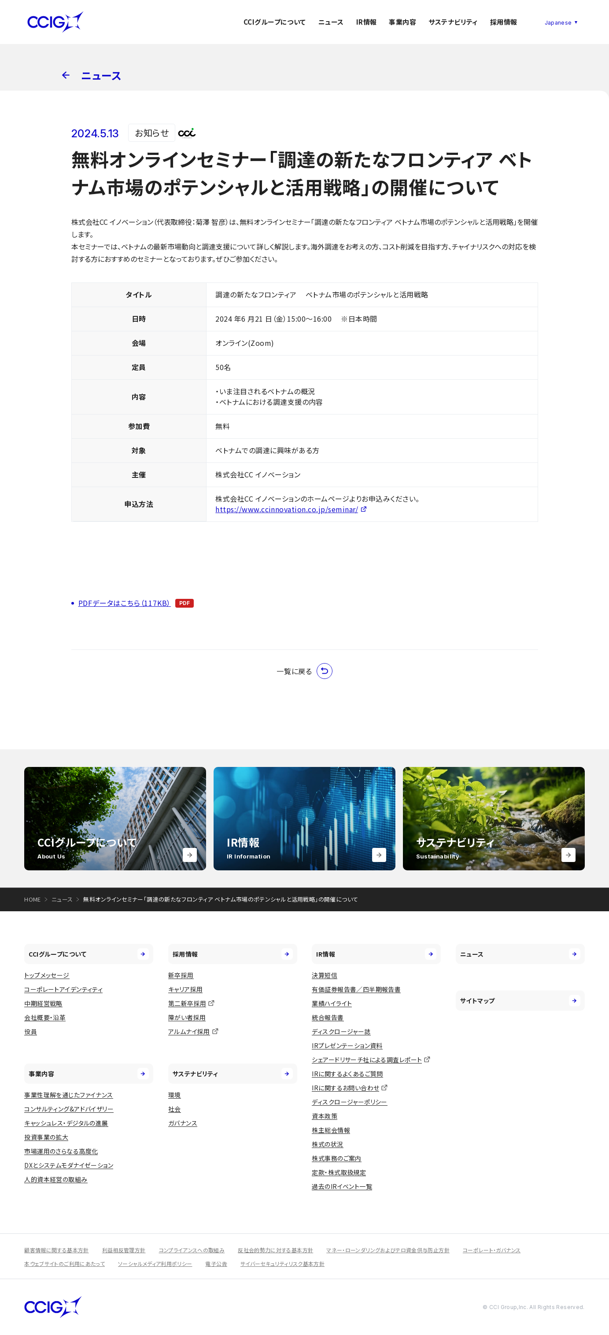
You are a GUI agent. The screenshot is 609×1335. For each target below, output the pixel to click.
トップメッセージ (46, 975)
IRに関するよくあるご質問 (347, 1073)
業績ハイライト (332, 1003)
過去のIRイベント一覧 (342, 1186)
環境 (174, 1094)
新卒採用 (181, 975)
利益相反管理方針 (124, 1250)
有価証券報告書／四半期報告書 (356, 989)
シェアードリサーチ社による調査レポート (367, 1059)
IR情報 (366, 21)
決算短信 (324, 975)
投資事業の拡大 (46, 1137)
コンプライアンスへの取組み (192, 1250)
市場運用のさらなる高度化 (61, 1151)
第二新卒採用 (187, 1003)
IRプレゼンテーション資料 (347, 1045)
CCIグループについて (275, 21)
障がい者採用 (187, 1017)
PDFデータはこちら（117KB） (124, 603)
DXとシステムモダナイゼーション (68, 1165)
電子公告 (216, 1263)
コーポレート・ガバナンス (491, 1250)
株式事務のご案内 (336, 1158)
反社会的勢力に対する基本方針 (275, 1250)
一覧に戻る (304, 671)
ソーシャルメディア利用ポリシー (155, 1263)
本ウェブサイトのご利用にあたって (64, 1263)
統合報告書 (327, 1017)
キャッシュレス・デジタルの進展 (66, 1123)
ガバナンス (182, 1123)
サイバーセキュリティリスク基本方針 (282, 1263)
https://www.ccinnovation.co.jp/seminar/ (286, 509)
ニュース (331, 21)
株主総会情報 (331, 1130)
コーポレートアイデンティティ (63, 989)
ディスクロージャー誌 (341, 1031)
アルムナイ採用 (189, 1031)
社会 (174, 1108)
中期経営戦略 (43, 1003)
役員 (30, 1031)
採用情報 (503, 21)
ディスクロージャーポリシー (349, 1101)
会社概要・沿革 (45, 1017)
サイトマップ (520, 1000)
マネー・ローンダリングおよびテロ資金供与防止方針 (388, 1250)
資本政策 (324, 1115)
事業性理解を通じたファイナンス (68, 1094)
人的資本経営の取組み (55, 1179)
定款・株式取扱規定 (339, 1172)
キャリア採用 (185, 989)
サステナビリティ (453, 21)
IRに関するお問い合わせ (345, 1087)
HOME (32, 899)
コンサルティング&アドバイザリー (69, 1108)
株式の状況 (327, 1144)
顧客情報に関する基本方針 (56, 1250)
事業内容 (402, 21)
